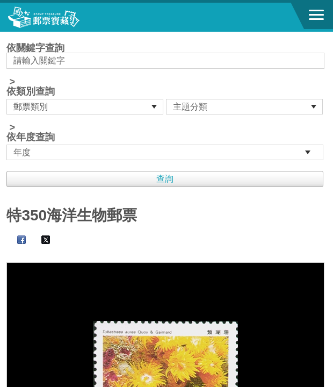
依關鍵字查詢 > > (166, 101)
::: (9, 36)
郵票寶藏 (67, 17)
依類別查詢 (30, 91)
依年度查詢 (30, 137)
